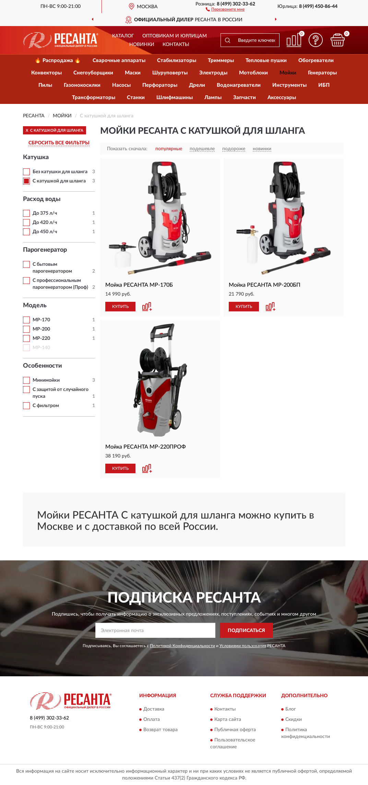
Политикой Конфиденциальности (182, 646)
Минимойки (46, 380)
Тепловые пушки (266, 60)
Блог (290, 709)
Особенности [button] (42, 366)
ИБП (324, 85)
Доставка (153, 709)
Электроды (213, 72)
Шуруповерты (170, 72)
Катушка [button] (36, 157)
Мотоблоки (253, 72)
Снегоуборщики (93, 72)
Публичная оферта (235, 729)
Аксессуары (282, 97)
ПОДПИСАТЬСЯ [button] (246, 630)
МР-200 (41, 329)
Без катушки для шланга (60, 171)
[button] (225, 9)
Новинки (141, 44)
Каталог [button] (123, 36)
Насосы (121, 85)
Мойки (288, 72)
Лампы (213, 97)
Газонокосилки (82, 85)
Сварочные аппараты (119, 60)
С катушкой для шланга (59, 181)
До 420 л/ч (45, 222)
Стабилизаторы (176, 60)
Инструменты (289, 85)
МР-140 (41, 347)
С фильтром (46, 405)
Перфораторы (159, 85)
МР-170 (41, 320)
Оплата (151, 719)
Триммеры (221, 60)
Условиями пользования (242, 646)
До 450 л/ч (45, 231)
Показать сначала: (127, 148)
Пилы (45, 85)
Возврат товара (160, 729)
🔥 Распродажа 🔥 (58, 60)
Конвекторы (46, 72)
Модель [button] (35, 305)
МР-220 (41, 338)
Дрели (197, 85)
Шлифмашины (174, 97)
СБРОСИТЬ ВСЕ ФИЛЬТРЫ (59, 143)
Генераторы (322, 72)
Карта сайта (227, 719)
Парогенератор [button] (45, 250)
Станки (136, 97)
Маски (133, 72)
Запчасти (244, 97)
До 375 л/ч (45, 213)
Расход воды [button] (42, 199)
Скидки (293, 719)
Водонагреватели (239, 85)
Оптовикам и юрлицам (174, 36)
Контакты (176, 44)
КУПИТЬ (120, 307)
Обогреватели (316, 60)
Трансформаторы (93, 97)
